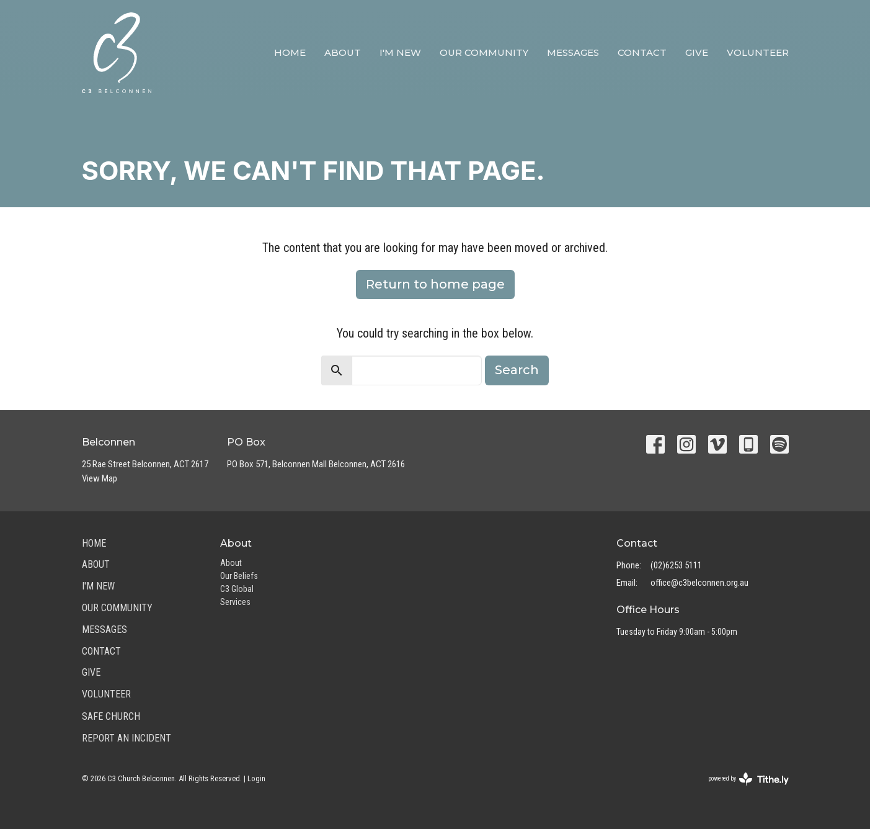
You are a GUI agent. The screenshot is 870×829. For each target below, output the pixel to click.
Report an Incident (126, 738)
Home (290, 52)
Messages (573, 52)
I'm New (400, 52)
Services (235, 602)
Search (517, 369)
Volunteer (758, 52)
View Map (99, 478)
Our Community (484, 52)
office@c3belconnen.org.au (699, 582)
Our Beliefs (239, 576)
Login (256, 778)
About (342, 52)
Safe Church (111, 716)
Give (696, 52)
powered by (748, 779)
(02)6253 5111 (676, 565)
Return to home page (435, 284)
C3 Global (237, 589)
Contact (642, 52)
